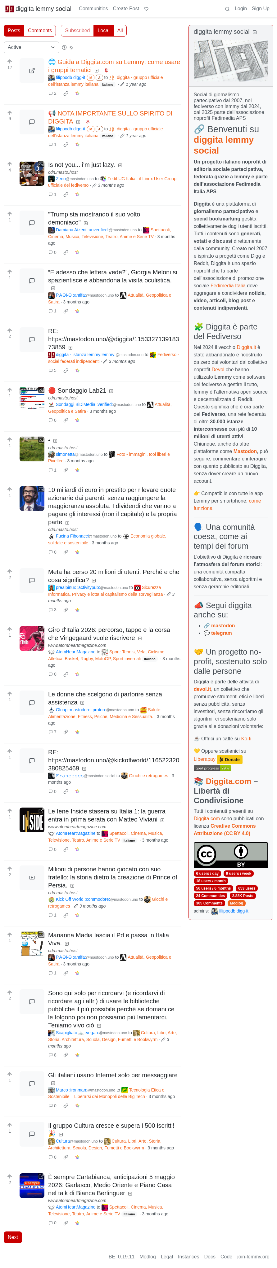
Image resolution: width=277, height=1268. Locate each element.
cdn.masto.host (63, 172)
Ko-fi (246, 738)
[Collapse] (255, 32)
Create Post (126, 8)
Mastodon (245, 451)
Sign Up (261, 8)
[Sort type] (31, 47)
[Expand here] (32, 173)
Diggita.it (246, 347)
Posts (14, 30)
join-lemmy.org (253, 1256)
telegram (221, 633)
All (120, 30)
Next (13, 1237)
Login (241, 8)
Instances (188, 1256)
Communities (93, 8)
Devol (217, 369)
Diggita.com (228, 781)
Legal (167, 1256)
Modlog (236, 903)
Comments (40, 30)
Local (103, 30)
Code (226, 1256)
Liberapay (205, 759)
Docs (210, 1256)
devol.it (202, 689)
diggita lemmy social (38, 9)
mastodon (223, 625)
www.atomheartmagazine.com (77, 645)
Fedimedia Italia (228, 285)
